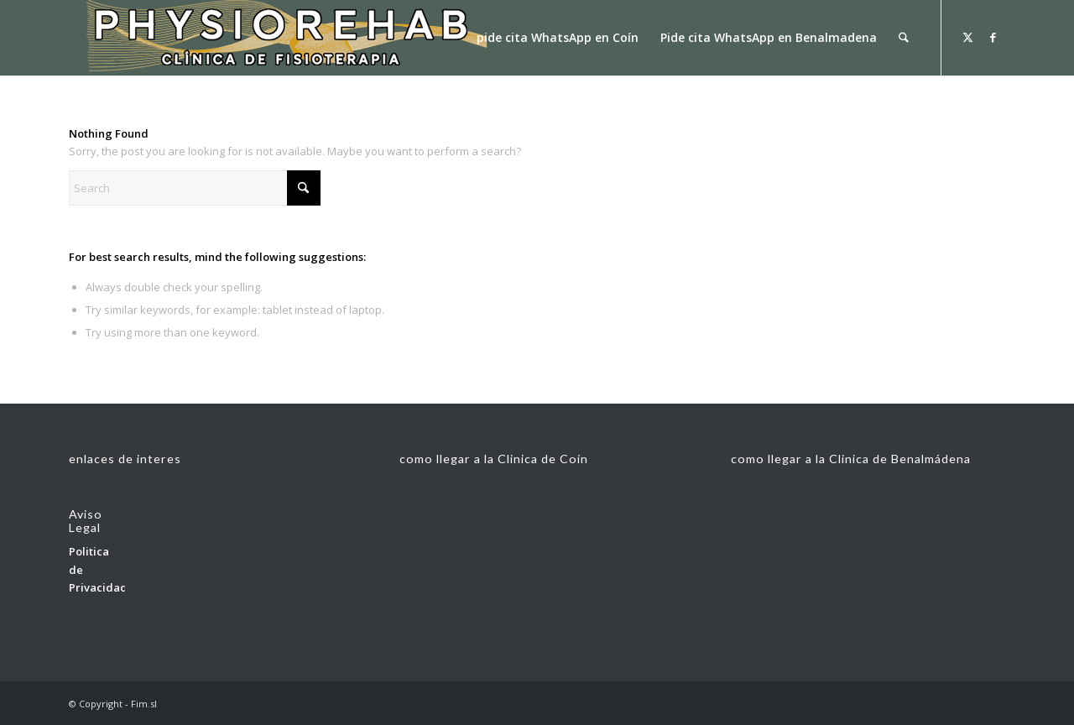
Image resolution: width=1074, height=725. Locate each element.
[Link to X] (967, 37)
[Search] (904, 38)
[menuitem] (558, 38)
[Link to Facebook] (992, 37)
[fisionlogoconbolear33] (278, 38)
